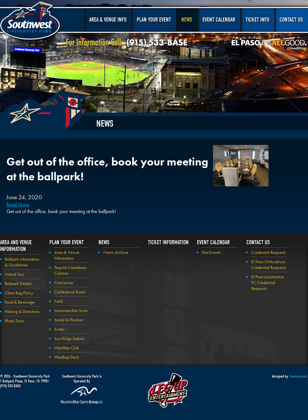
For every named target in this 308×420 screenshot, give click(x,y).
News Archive (115, 252)
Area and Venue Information (16, 246)
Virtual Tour (14, 274)
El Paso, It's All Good (269, 45)
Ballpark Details (18, 283)
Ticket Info (257, 19)
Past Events (211, 252)
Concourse (63, 282)
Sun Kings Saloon (69, 338)
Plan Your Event (154, 19)
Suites (59, 329)
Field (58, 301)
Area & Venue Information (66, 255)
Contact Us (291, 19)
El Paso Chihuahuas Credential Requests (268, 264)
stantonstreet (298, 376)
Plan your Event (66, 242)
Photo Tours (14, 321)
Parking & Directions (22, 311)
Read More (17, 204)
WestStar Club (66, 348)
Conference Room (70, 292)
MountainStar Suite (71, 310)
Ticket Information (168, 242)
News (186, 19)
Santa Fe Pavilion (68, 320)
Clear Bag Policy (19, 293)
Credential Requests (268, 252)
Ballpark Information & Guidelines (22, 262)
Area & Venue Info (107, 19)
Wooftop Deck (66, 357)
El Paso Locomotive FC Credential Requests (267, 282)
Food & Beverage (20, 302)
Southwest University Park (31, 22)
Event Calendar (218, 19)
